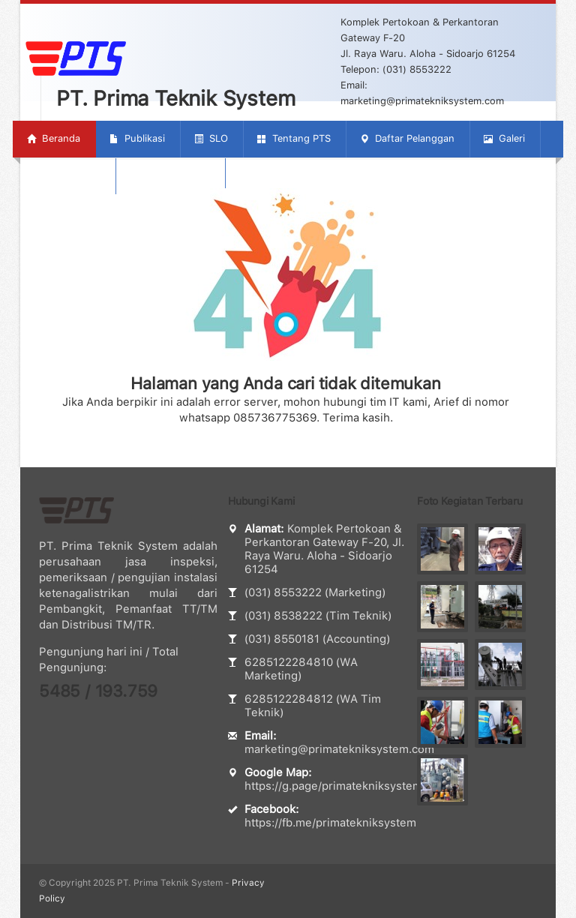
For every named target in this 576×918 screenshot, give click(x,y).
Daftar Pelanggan (407, 138)
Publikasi (137, 138)
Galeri (504, 138)
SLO (211, 138)
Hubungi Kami (170, 175)
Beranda (53, 138)
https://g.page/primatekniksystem (333, 786)
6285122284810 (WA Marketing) (301, 669)
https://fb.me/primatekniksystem (330, 823)
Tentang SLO (63, 175)
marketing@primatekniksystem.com (339, 749)
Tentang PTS (294, 138)
